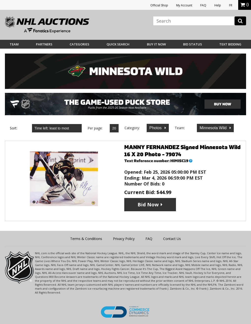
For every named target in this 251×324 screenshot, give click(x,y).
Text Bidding (230, 44)
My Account (184, 5)
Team (14, 44)
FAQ (203, 5)
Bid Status (192, 44)
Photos (156, 128)
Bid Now (148, 204)
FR (230, 5)
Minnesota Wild (214, 128)
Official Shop (159, 5)
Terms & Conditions (86, 238)
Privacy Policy (124, 238)
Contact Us (172, 238)
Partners (44, 44)
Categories (79, 44)
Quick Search (118, 44)
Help (217, 5)
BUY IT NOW (156, 44)
